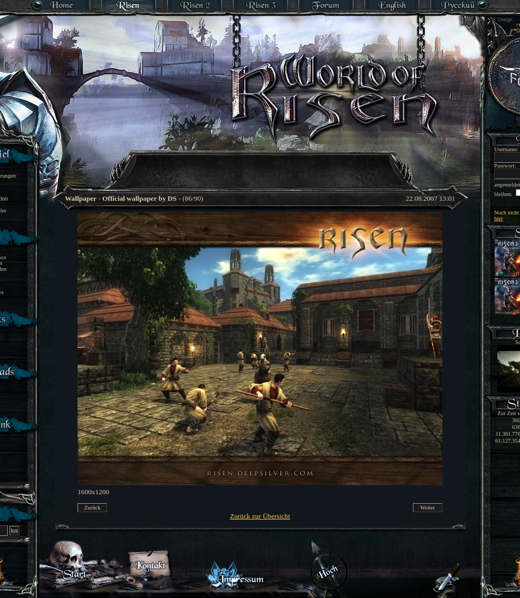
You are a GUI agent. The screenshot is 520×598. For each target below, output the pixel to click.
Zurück (92, 508)
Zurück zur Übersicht (260, 516)
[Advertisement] (260, 163)
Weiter (427, 508)
